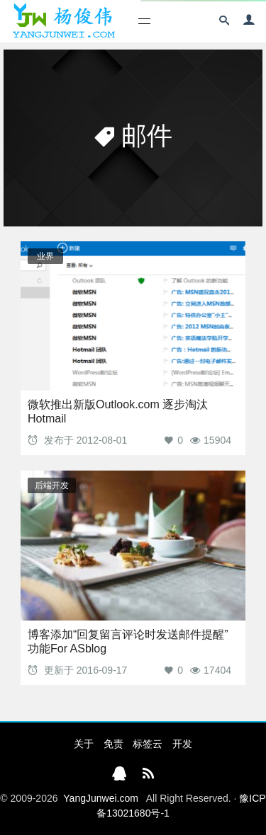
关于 (84, 743)
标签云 (147, 743)
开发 (182, 743)
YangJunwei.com (100, 798)
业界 (45, 256)
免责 (113, 743)
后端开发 (52, 485)
